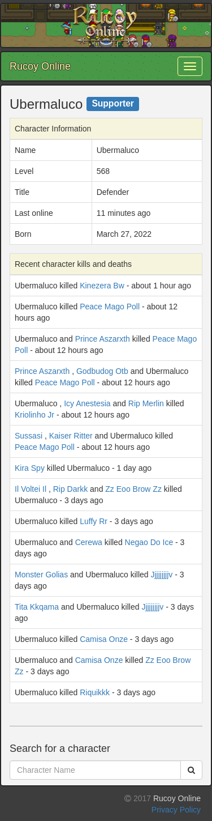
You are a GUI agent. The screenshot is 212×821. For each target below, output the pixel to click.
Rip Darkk (70, 489)
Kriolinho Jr (34, 414)
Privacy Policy (176, 809)
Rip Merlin (146, 403)
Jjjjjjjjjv (161, 574)
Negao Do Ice (149, 542)
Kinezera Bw (102, 285)
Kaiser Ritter (71, 435)
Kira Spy (30, 468)
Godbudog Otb (102, 371)
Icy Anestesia (87, 403)
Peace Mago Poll (110, 306)
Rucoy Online (40, 66)
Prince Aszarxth (102, 338)
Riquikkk (95, 692)
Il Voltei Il (30, 489)
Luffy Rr (93, 521)
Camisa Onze (104, 639)
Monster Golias (41, 574)
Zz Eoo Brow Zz (133, 489)
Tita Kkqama (37, 606)
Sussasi (28, 435)
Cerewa (88, 542)
